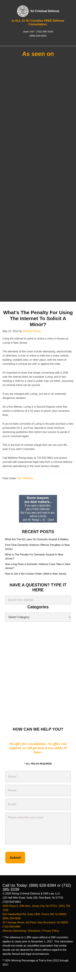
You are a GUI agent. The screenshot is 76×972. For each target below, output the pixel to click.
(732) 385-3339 (44, 31)
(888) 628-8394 (38, 35)
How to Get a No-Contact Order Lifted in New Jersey (35, 573)
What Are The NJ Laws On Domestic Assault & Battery (37, 539)
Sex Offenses (25, 478)
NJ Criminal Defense (44, 11)
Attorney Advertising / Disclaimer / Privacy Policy (30, 930)
